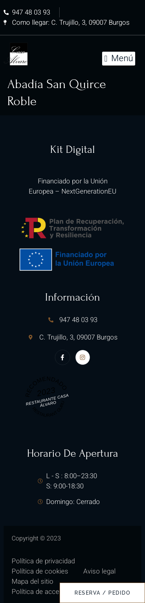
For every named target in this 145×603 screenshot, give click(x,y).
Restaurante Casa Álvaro (47, 400)
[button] (118, 59)
